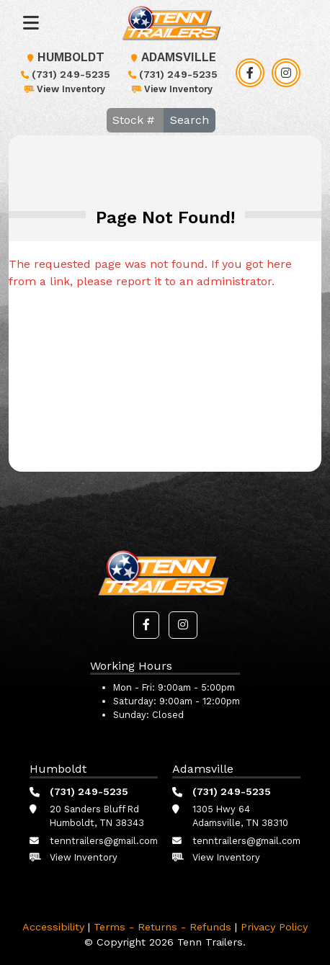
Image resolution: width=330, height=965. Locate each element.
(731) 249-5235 (63, 74)
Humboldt (63, 57)
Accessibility (53, 927)
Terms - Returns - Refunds (162, 927)
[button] (146, 625)
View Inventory (63, 89)
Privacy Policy (274, 927)
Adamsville (171, 57)
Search (189, 120)
